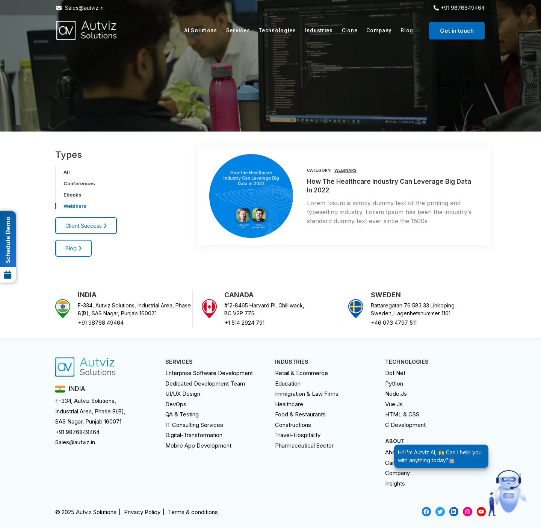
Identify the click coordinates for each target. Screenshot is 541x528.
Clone (350, 30)
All (66, 172)
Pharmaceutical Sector (304, 445)
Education (288, 383)
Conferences (79, 183)
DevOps (175, 404)
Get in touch (457, 30)
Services (238, 30)
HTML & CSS (402, 414)
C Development (405, 424)
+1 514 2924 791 (244, 322)
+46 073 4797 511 (394, 322)
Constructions (293, 424)
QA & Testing (182, 414)
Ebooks (72, 195)
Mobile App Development (198, 445)
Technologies (277, 30)
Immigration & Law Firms (307, 393)
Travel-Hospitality (297, 435)
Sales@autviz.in (75, 442)
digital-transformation (193, 435)
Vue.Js (394, 404)
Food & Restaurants (300, 414)
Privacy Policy (142, 512)
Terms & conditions (193, 512)
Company (378, 30)
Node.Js (396, 393)
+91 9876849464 (77, 432)
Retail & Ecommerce (301, 373)
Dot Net (395, 373)
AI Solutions (200, 30)
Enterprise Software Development (209, 373)
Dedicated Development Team (205, 383)
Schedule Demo (8, 250)
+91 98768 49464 (101, 322)
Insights (395, 483)
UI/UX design (182, 393)
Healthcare (289, 404)
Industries (319, 30)
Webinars (74, 206)
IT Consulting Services (194, 424)
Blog (406, 30)
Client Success (86, 225)
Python (394, 383)
